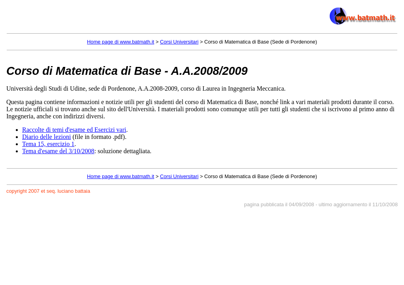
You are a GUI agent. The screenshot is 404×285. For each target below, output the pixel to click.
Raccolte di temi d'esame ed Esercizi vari (74, 129)
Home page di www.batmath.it (120, 42)
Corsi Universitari (179, 42)
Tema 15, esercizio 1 (48, 144)
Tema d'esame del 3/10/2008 (58, 151)
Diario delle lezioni (46, 136)
